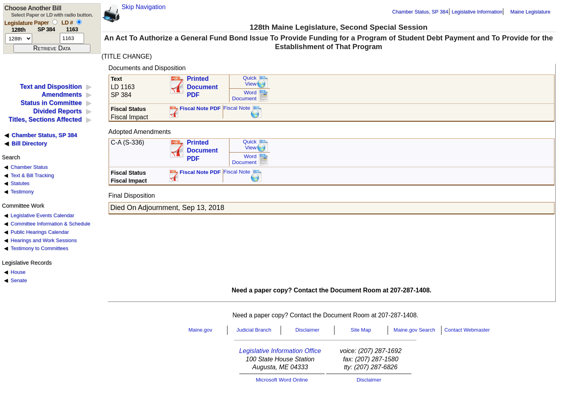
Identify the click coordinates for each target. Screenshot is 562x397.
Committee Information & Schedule (50, 224)
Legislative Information (476, 12)
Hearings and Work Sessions (44, 240)
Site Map (361, 330)
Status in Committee (51, 102)
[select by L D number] (79, 22)
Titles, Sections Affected (45, 119)
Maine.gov (200, 330)
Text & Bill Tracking (32, 175)
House (18, 272)
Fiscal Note (236, 108)
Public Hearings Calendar (40, 232)
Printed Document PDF (202, 84)
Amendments (62, 94)
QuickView (250, 81)
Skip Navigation (144, 7)
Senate (19, 280)
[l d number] (72, 38)
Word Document (244, 96)
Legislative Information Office (280, 350)
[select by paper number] (54, 22)
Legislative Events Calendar (43, 215)
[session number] (18, 38)
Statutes (20, 183)
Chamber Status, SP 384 (420, 12)
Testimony (22, 192)
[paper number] (46, 38)
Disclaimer (307, 330)
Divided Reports (57, 111)
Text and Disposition (51, 86)
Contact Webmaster (467, 330)
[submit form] (51, 48)
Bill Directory (29, 143)
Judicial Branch (253, 330)
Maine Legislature (530, 12)
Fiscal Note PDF (200, 108)
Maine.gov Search (414, 330)
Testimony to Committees (39, 248)
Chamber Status (29, 167)
